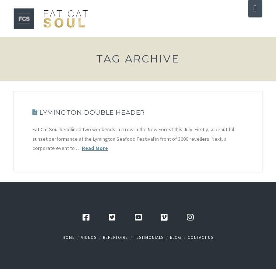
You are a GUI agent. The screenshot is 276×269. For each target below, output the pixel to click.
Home (69, 237)
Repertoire (115, 237)
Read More (95, 148)
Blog (175, 237)
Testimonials (149, 237)
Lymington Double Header (92, 112)
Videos (89, 237)
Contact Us (200, 237)
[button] (255, 8)
